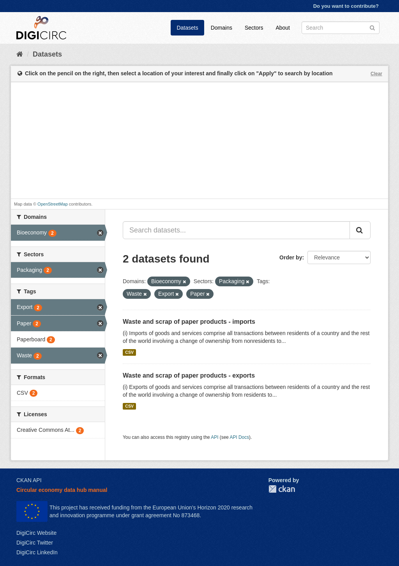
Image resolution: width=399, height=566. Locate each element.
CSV (129, 352)
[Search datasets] (341, 27)
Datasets (187, 28)
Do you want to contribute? (346, 6)
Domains (221, 28)
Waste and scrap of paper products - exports (189, 375)
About (282, 28)
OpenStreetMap (52, 204)
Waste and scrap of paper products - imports (189, 321)
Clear (376, 73)
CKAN (281, 489)
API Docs (239, 437)
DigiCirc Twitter (34, 542)
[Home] (19, 54)
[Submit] (372, 27)
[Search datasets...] (236, 230)
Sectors (254, 28)
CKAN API (29, 480)
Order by (290, 257)
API (214, 437)
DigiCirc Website (36, 533)
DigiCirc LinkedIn (37, 552)
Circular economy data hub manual (61, 490)
